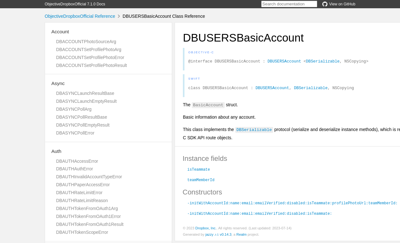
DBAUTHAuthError (74, 168)
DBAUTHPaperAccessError (83, 184)
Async (58, 83)
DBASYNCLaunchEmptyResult (86, 101)
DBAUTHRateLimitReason (82, 200)
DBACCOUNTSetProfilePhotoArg (88, 49)
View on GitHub (338, 4)
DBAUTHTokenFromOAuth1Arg (87, 208)
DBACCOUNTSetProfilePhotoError (90, 57)
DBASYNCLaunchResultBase (85, 93)
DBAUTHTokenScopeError (82, 232)
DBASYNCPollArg (74, 109)
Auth (56, 151)
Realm (241, 236)
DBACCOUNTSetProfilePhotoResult (91, 65)
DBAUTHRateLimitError (79, 192)
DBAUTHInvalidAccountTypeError (89, 176)
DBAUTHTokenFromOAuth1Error (88, 216)
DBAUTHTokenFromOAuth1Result (90, 224)
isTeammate (198, 171)
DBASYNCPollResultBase (81, 117)
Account (60, 31)
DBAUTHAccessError (77, 161)
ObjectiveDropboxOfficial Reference (80, 16)
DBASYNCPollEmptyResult (83, 125)
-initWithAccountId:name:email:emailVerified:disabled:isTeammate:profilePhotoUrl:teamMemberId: (292, 204)
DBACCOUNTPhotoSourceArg (86, 41)
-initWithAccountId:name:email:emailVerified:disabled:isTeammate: (259, 215)
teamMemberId (201, 181)
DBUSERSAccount (284, 62)
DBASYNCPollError (75, 132)
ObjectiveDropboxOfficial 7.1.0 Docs (75, 4)
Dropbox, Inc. (205, 230)
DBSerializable (322, 62)
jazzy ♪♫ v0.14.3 (218, 236)
